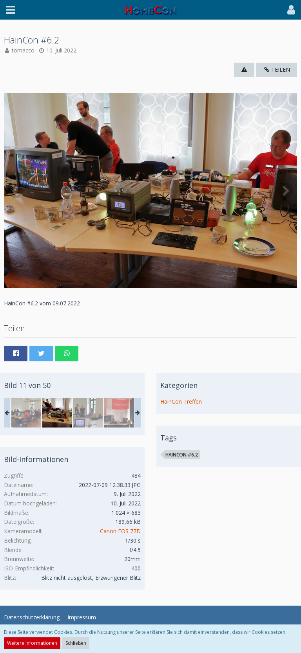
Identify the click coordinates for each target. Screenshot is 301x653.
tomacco (23, 50)
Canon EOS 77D (120, 531)
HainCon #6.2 (181, 454)
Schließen (75, 643)
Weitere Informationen (32, 643)
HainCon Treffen (181, 401)
